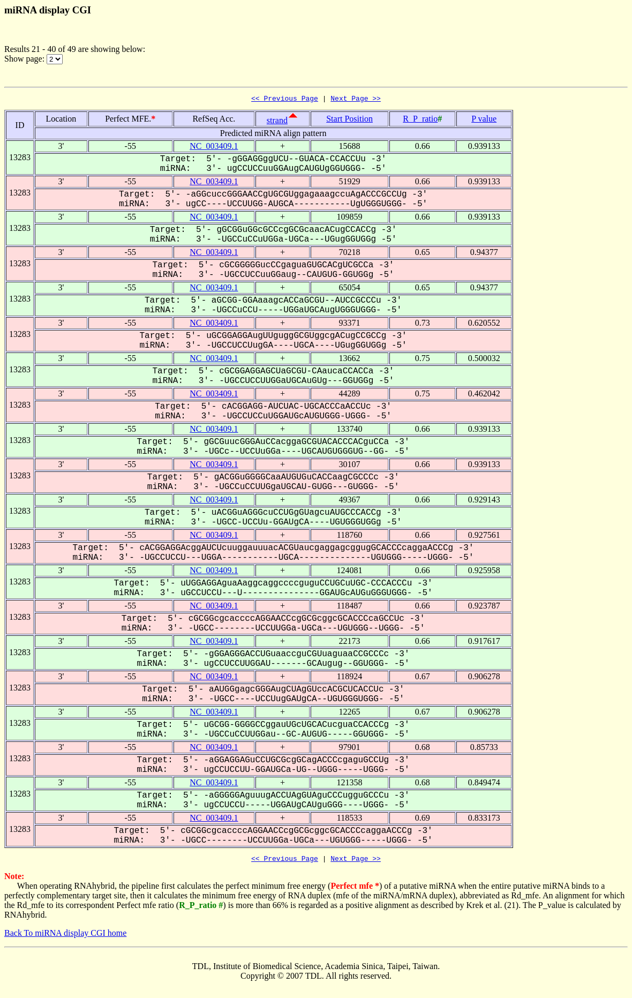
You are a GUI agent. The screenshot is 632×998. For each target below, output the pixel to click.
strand (277, 121)
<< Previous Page (284, 99)
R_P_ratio (420, 120)
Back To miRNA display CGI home (65, 936)
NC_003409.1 (214, 147)
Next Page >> (355, 99)
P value (483, 120)
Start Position (349, 120)
